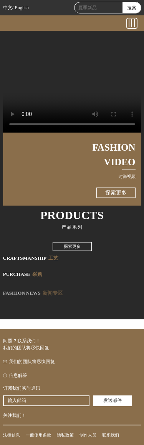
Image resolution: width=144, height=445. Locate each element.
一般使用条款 (38, 435)
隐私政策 (65, 435)
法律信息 (11, 435)
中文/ (8, 7)
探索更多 (116, 193)
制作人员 (87, 435)
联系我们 (110, 435)
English (22, 7)
